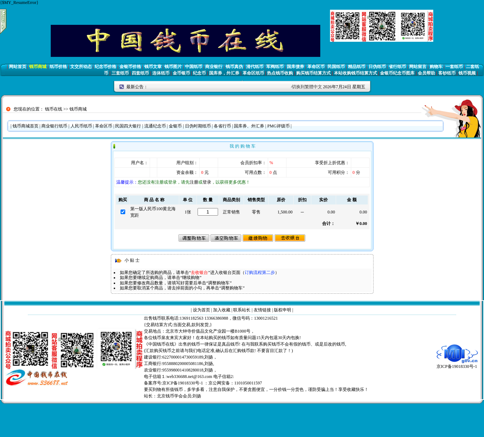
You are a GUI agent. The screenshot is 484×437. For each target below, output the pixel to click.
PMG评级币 (278, 126)
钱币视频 (467, 73)
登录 (207, 182)
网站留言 (417, 66)
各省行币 (222, 126)
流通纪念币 (155, 126)
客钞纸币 (447, 73)
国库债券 (295, 66)
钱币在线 (53, 109)
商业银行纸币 (54, 126)
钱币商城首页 (26, 126)
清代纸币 (254, 66)
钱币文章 (153, 66)
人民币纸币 (81, 126)
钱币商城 (37, 66)
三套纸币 (120, 73)
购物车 (436, 66)
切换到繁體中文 (307, 86)
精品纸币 (356, 66)
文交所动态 (81, 66)
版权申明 (282, 309)
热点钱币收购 (280, 73)
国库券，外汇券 (224, 73)
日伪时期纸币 (198, 126)
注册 (194, 182)
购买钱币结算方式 (313, 73)
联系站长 (241, 309)
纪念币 (199, 73)
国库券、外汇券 (249, 126)
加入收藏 (221, 309)
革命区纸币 (253, 73)
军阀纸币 (275, 66)
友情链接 (262, 309)
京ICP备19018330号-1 (457, 364)
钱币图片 (173, 66)
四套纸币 (140, 73)
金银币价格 (130, 66)
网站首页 (17, 66)
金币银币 (181, 73)
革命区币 (316, 66)
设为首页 (201, 309)
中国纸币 (193, 66)
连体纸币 (160, 73)
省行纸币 (397, 66)
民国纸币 (336, 66)
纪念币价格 (105, 66)
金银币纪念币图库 (397, 73)
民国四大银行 (128, 126)
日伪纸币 (377, 66)
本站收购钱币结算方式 (355, 73)
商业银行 (213, 66)
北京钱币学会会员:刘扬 (179, 395)
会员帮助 (426, 73)
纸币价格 (58, 66)
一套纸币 (454, 66)
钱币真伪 (234, 66)
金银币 (175, 126)
